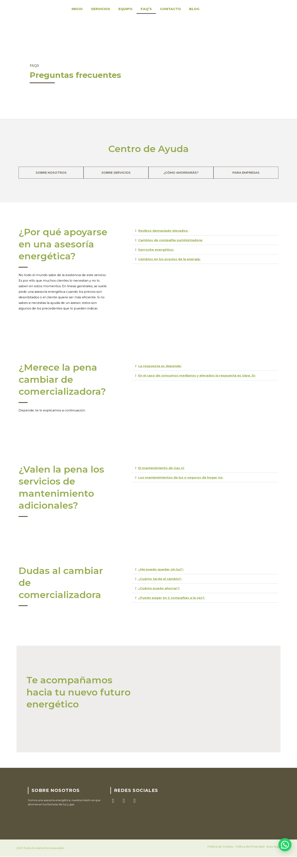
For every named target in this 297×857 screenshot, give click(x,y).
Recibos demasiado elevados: (163, 231)
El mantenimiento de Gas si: (161, 468)
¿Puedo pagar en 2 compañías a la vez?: (171, 598)
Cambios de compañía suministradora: (170, 240)
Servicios (100, 9)
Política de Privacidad (249, 847)
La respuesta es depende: (160, 366)
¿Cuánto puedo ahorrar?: (159, 588)
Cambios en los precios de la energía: (169, 259)
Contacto (170, 9)
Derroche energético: (156, 250)
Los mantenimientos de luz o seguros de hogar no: (180, 478)
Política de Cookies (220, 847)
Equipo (125, 9)
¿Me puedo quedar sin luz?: (161, 569)
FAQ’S (146, 9)
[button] (205, 231)
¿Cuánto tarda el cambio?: (160, 579)
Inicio (77, 9)
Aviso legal (273, 847)
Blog (194, 9)
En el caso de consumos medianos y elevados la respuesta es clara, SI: (197, 376)
